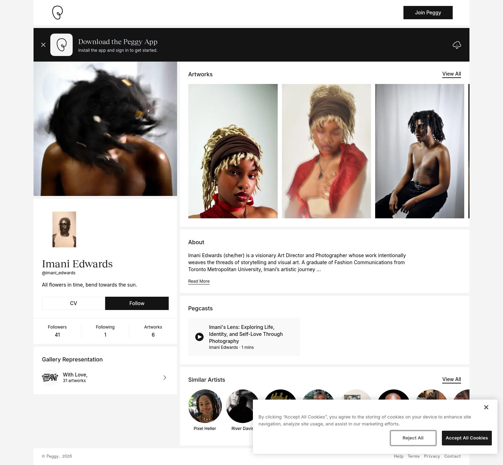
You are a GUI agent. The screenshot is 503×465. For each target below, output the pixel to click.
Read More (199, 281)
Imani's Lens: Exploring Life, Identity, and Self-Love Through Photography (246, 334)
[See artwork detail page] (233, 151)
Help (398, 456)
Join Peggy (428, 12)
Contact (452, 456)
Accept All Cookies (467, 438)
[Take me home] (57, 13)
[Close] (486, 407)
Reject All (412, 438)
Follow (136, 303)
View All (451, 74)
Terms (414, 456)
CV (73, 303)
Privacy (432, 456)
